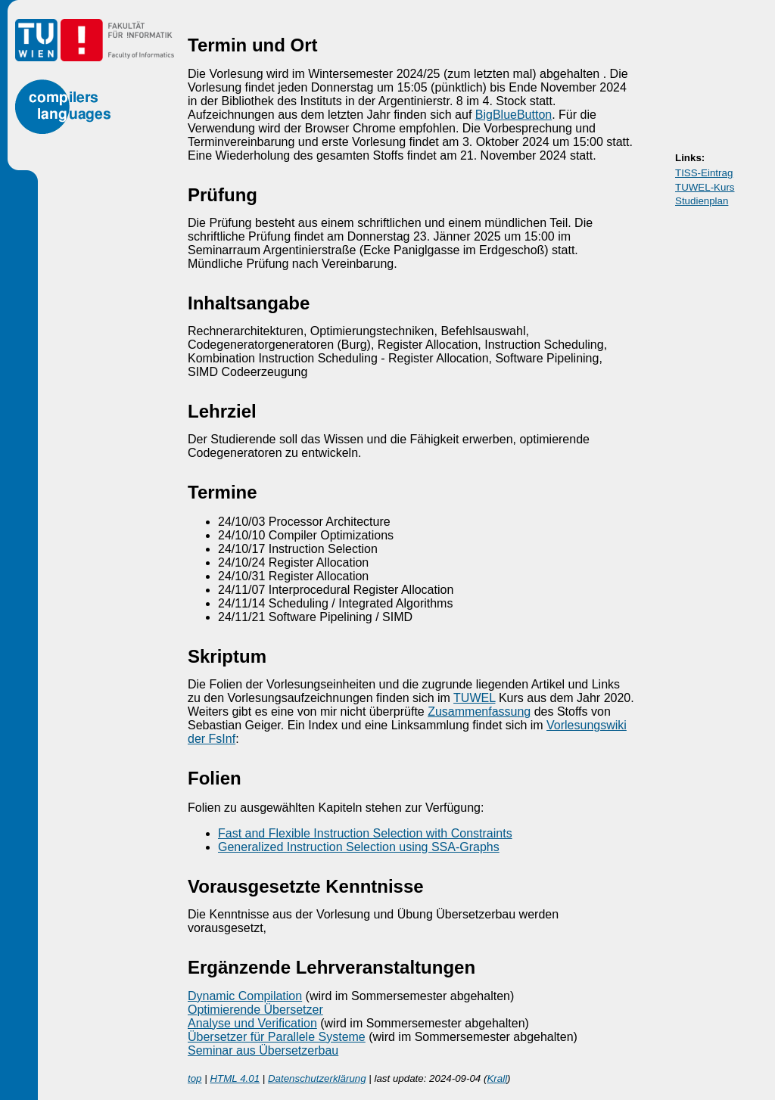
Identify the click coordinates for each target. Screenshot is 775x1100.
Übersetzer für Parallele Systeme (277, 1036)
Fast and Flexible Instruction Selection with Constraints (365, 833)
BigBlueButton (513, 114)
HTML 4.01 (235, 1078)
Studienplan (701, 201)
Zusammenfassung (479, 711)
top (195, 1078)
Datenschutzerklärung (317, 1078)
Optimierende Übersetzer (255, 1009)
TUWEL (474, 697)
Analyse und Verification (252, 1023)
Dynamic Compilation (245, 996)
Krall (497, 1078)
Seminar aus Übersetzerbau (263, 1050)
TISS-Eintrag (704, 173)
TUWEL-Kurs (705, 187)
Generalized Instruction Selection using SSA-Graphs (359, 847)
